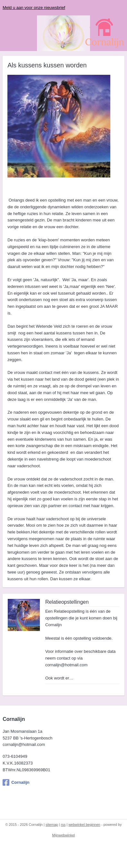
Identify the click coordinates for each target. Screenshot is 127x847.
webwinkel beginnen (84, 824)
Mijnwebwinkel (63, 835)
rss (63, 824)
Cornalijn (16, 782)
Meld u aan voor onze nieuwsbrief (34, 7)
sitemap (52, 824)
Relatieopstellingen (67, 601)
